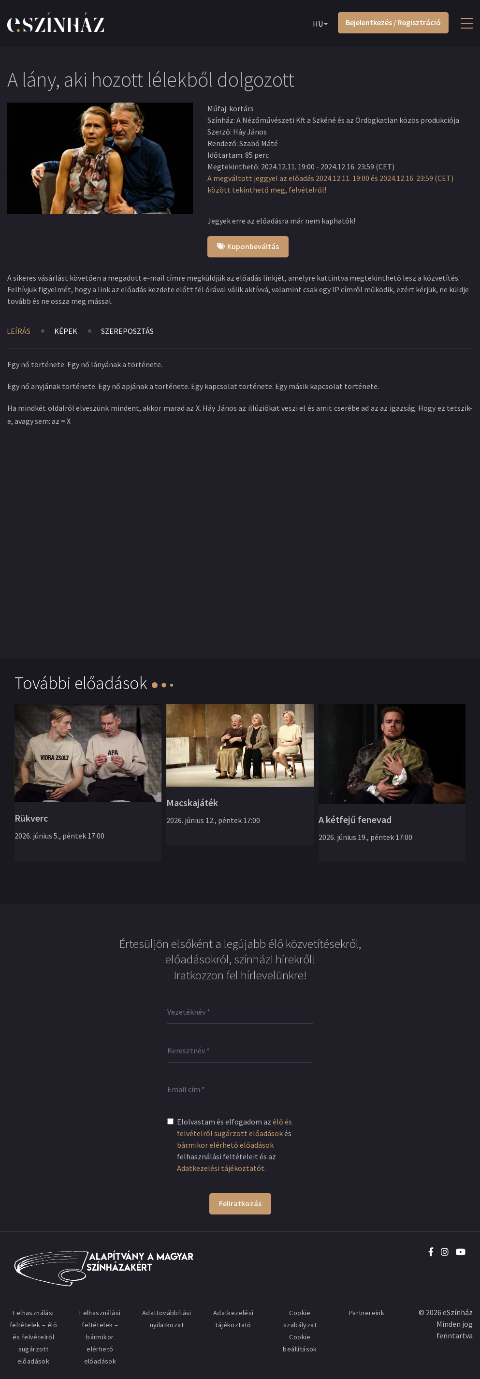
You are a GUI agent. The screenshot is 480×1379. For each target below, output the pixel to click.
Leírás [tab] (18, 331)
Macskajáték (192, 802)
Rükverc (31, 818)
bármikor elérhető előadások (225, 1145)
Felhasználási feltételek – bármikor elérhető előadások (99, 1336)
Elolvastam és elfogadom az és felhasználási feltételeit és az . (234, 1145)
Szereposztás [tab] (127, 331)
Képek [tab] (65, 331)
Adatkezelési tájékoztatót (220, 1168)
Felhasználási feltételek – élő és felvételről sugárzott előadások (33, 1336)
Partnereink (366, 1312)
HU (318, 24)
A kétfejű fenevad (355, 819)
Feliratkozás (240, 1203)
